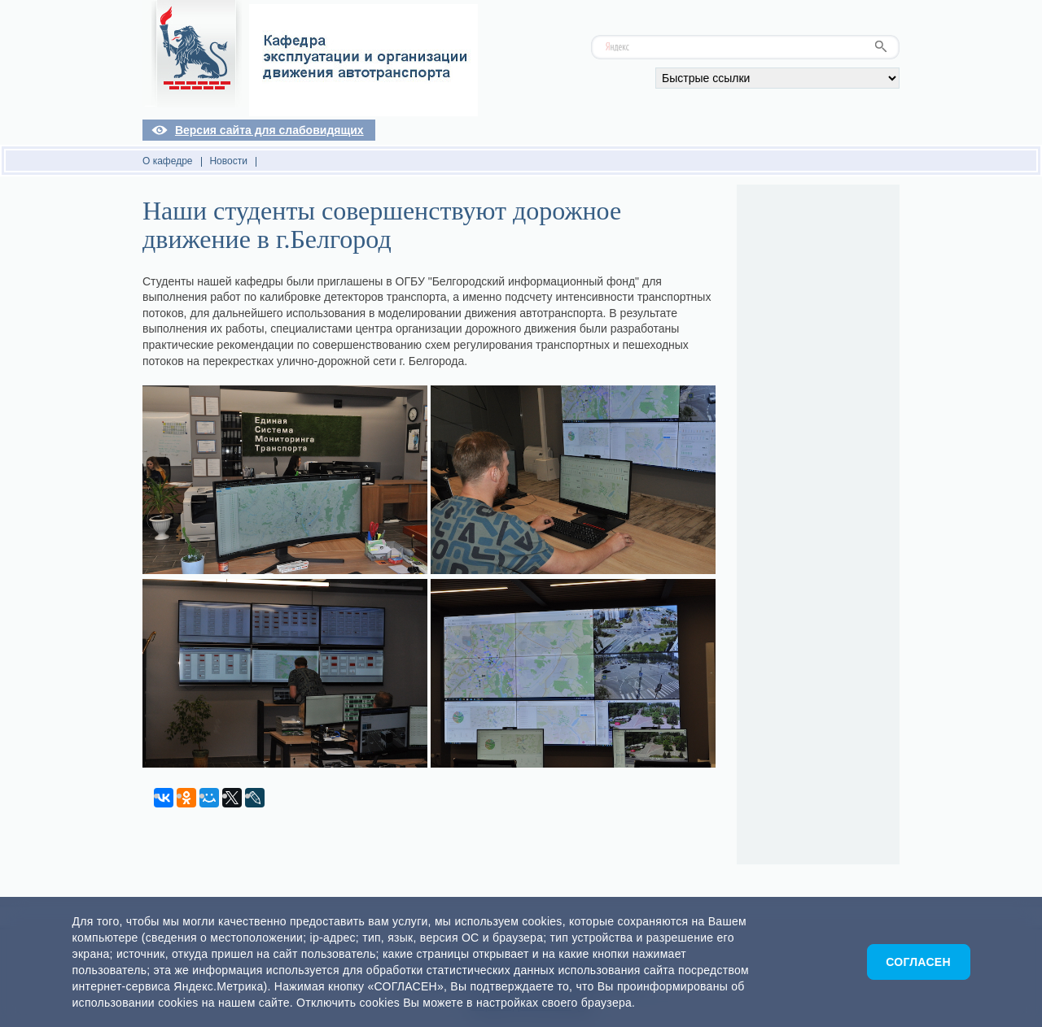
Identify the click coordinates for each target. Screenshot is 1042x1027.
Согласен (918, 961)
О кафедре (167, 161)
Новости (228, 161)
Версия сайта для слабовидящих (269, 130)
